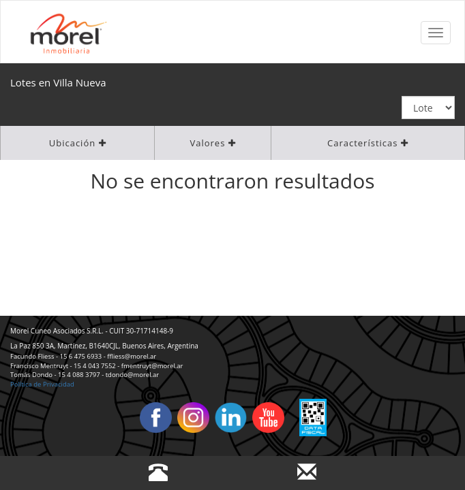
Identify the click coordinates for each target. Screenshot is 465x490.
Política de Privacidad (42, 384)
